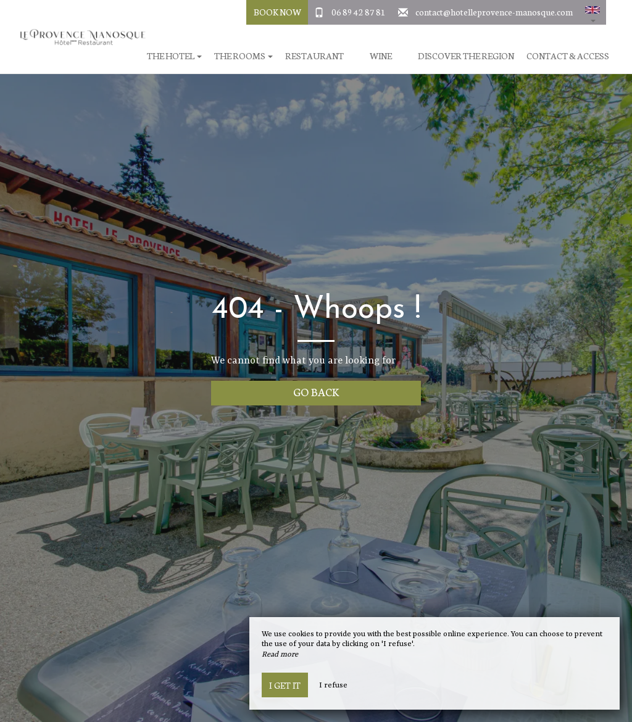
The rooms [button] (243, 56)
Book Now (277, 12)
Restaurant (314, 56)
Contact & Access (567, 56)
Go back (316, 391)
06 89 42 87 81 (358, 12)
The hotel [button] (174, 56)
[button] (592, 12)
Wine (381, 56)
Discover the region (466, 56)
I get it (285, 685)
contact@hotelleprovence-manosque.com (494, 12)
